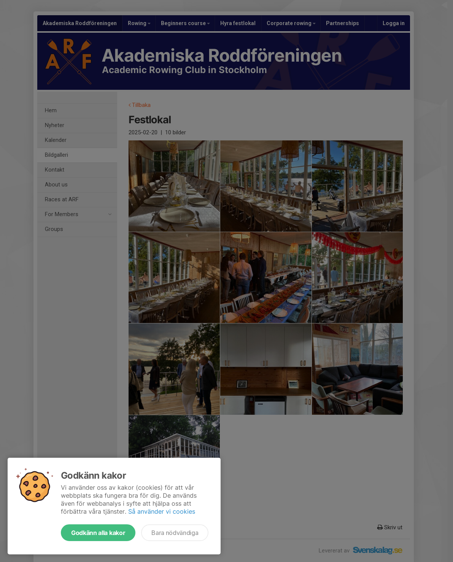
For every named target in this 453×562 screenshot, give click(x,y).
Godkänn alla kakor (98, 533)
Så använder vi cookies (161, 511)
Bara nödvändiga (174, 533)
